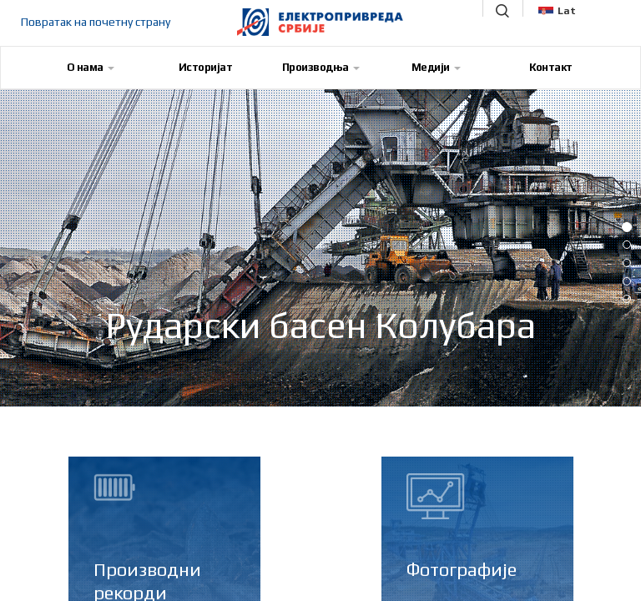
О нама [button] (90, 67)
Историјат (206, 67)
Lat (557, 11)
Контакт (551, 67)
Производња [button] (321, 67)
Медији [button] (436, 67)
